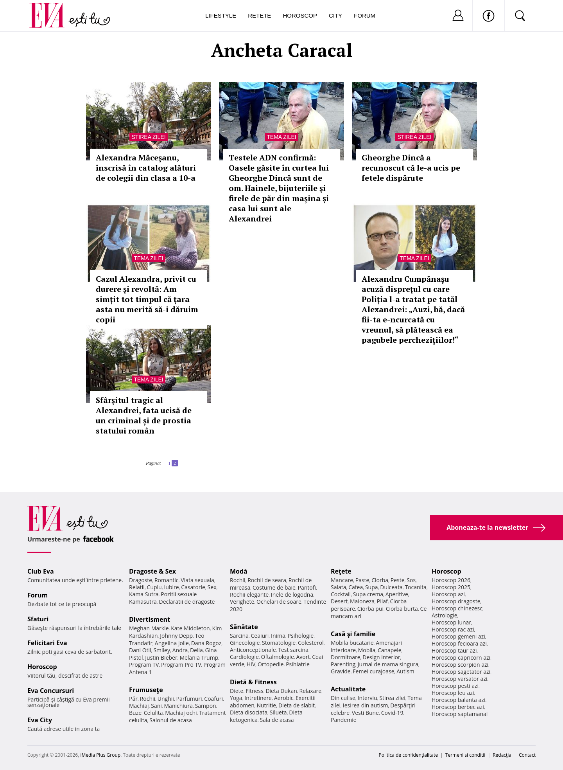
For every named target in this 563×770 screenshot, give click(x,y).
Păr (133, 698)
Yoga (236, 698)
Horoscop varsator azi (459, 678)
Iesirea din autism (365, 705)
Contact (527, 755)
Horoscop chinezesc (457, 608)
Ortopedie (270, 664)
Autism (405, 671)
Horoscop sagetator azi (461, 671)
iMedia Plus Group (100, 755)
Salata (338, 587)
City (335, 15)
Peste (398, 580)
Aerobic (284, 698)
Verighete (242, 601)
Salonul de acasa (170, 720)
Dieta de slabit (296, 705)
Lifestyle (220, 15)
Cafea (355, 587)
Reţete (341, 571)
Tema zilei (281, 137)
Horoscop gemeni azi (458, 636)
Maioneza (362, 601)
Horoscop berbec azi (458, 707)
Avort (303, 656)
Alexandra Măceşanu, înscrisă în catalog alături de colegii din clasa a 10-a (146, 167)
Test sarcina (293, 649)
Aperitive (396, 594)
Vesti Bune (365, 712)
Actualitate (348, 689)
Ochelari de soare (278, 601)
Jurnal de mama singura (388, 664)
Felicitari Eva (47, 643)
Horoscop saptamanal (460, 714)
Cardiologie (244, 656)
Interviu (367, 698)
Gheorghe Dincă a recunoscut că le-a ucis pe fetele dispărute (411, 167)
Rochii (147, 698)
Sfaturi (37, 619)
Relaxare (310, 690)
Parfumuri (189, 698)
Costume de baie (274, 587)
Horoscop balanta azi (458, 699)
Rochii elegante (249, 594)
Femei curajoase (373, 671)
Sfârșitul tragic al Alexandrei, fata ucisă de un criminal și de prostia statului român (144, 415)
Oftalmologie (277, 656)
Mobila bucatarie (352, 642)
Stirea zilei (148, 137)
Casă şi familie (353, 634)
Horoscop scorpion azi (460, 664)
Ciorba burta (402, 608)
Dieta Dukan (281, 690)
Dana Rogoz (206, 643)
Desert (339, 601)
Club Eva (40, 571)
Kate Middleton (190, 628)
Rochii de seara (266, 580)
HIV (251, 664)
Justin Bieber (161, 657)
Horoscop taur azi (454, 650)
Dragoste (140, 580)
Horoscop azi (448, 594)
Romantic (166, 580)
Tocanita (416, 587)
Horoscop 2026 (451, 580)
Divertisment (149, 619)
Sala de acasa (277, 719)
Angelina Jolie (172, 643)
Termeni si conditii (465, 755)
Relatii (137, 587)
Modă (238, 571)
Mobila (366, 650)
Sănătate (244, 626)
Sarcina (239, 635)
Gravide (341, 671)
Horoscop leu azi (453, 692)
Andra (180, 650)
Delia (196, 650)
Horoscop (300, 15)
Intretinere (258, 698)
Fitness (255, 690)
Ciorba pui (370, 608)
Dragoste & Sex (152, 571)
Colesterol (311, 642)
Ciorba (379, 580)
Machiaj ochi (181, 712)
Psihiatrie (298, 664)
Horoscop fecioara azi (459, 643)
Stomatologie (279, 642)
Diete (236, 690)
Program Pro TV (181, 664)
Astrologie (444, 615)
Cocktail (341, 594)
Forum (364, 15)
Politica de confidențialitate (408, 755)
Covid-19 (392, 712)
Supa (371, 587)
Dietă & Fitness (253, 682)
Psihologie (301, 635)
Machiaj (139, 705)
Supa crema (368, 594)
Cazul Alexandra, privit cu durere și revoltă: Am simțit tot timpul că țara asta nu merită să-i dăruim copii (147, 299)
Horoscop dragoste (456, 601)
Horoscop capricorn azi (461, 657)
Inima (278, 635)
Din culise (343, 698)
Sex (212, 587)
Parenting (343, 664)
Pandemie (344, 719)
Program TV (144, 664)
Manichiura (178, 705)
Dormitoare (345, 657)
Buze (135, 712)
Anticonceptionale (253, 649)
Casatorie (193, 587)
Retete (259, 15)
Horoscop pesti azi (455, 685)
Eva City (39, 720)
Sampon (205, 705)
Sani (156, 705)
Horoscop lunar (451, 622)
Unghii (166, 698)
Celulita (153, 712)
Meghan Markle (149, 628)
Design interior (381, 657)
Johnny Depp (176, 635)
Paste (362, 580)
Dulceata (391, 587)
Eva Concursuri (50, 690)
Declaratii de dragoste (187, 601)
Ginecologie (245, 642)
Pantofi (307, 587)
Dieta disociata (248, 712)
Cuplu (154, 587)
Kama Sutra (143, 594)
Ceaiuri (260, 635)
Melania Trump (198, 657)
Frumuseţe (146, 689)
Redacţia (502, 755)
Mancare (342, 580)
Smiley (161, 650)
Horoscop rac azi (453, 629)
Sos (411, 580)
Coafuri (213, 698)
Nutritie (266, 705)
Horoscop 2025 (451, 587)
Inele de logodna (292, 594)
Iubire (171, 587)
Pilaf (382, 601)
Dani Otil (140, 650)
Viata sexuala (197, 580)
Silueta (278, 712)
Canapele (390, 650)
